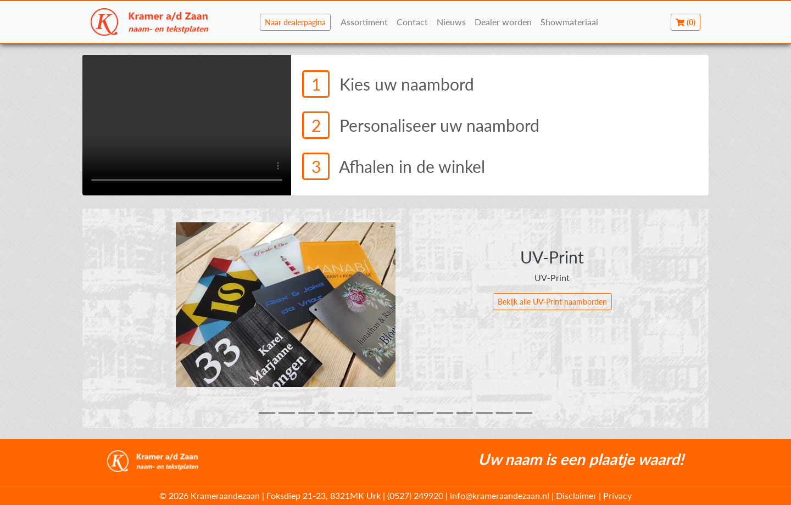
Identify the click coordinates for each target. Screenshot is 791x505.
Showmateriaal (569, 21)
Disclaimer (576, 495)
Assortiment (364, 21)
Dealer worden (503, 21)
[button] (129, 318)
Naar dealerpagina (295, 22)
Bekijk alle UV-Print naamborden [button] (552, 301)
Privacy (617, 495)
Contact (412, 21)
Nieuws (451, 21)
